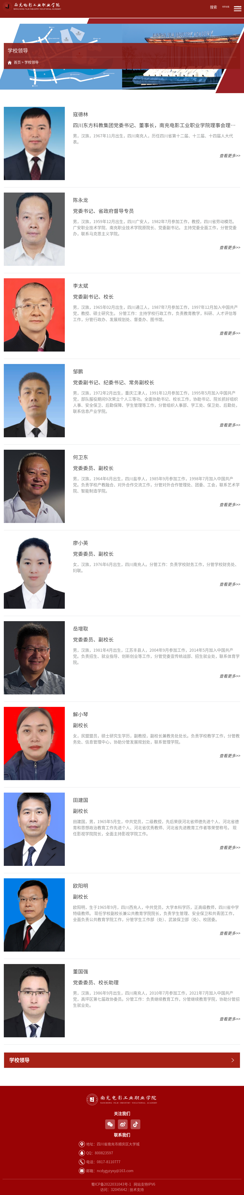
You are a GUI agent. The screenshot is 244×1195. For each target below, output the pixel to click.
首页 (17, 62)
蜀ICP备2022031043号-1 (111, 1184)
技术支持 (137, 1189)
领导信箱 (225, 7)
